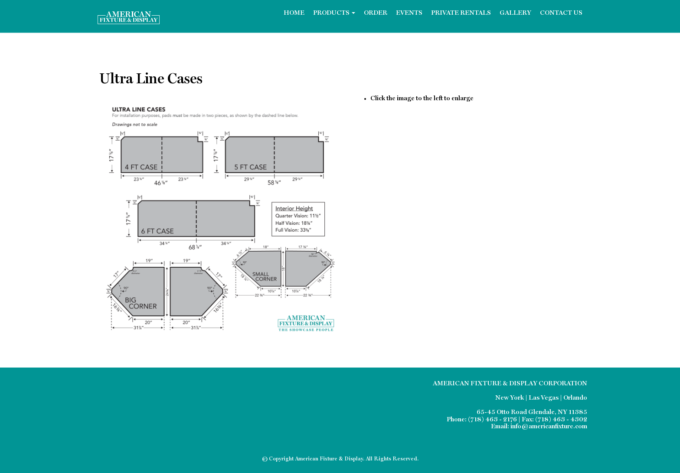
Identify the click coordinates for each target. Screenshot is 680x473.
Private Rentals (461, 13)
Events (409, 13)
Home (294, 13)
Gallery (515, 13)
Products (334, 13)
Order (375, 13)
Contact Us (561, 13)
